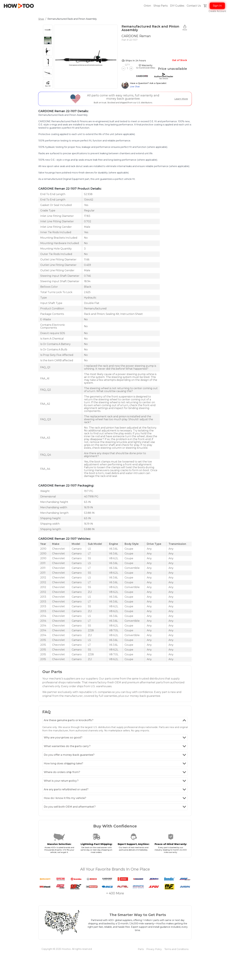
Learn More (181, 98)
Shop (41, 18)
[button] (193, 6)
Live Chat (135, 86)
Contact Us (194, 5)
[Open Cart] (205, 6)
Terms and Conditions (176, 949)
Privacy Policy (154, 949)
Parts (141, 949)
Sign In (217, 5)
